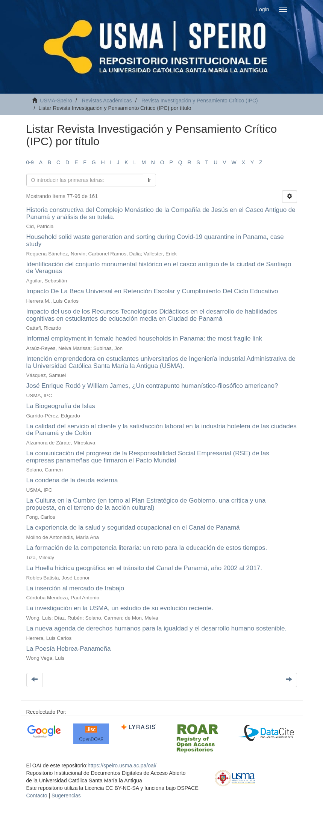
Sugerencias (66, 795)
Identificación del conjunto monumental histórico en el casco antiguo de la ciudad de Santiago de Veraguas (158, 268)
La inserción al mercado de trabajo (75, 588)
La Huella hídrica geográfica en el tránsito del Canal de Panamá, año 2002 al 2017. (144, 568)
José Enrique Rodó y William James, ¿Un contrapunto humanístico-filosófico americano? (152, 385)
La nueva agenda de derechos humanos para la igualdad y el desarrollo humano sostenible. (156, 628)
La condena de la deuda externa (72, 480)
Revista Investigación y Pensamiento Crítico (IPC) (199, 101)
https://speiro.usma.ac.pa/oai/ (122, 765)
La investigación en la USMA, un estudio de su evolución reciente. (120, 608)
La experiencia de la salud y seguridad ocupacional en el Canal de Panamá (133, 527)
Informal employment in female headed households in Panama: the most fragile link (144, 338)
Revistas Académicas (107, 101)
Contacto (36, 795)
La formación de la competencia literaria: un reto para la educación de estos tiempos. (146, 547)
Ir (149, 180)
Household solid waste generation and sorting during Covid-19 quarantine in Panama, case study (155, 240)
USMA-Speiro (56, 101)
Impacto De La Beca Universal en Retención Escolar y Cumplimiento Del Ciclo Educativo (152, 291)
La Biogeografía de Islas (60, 406)
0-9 (30, 162)
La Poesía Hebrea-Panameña (68, 648)
